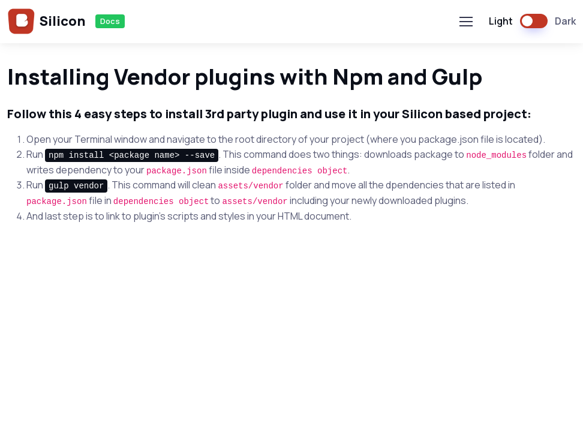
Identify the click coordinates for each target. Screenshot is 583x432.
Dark (565, 21)
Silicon (46, 21)
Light (501, 21)
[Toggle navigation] (465, 21)
